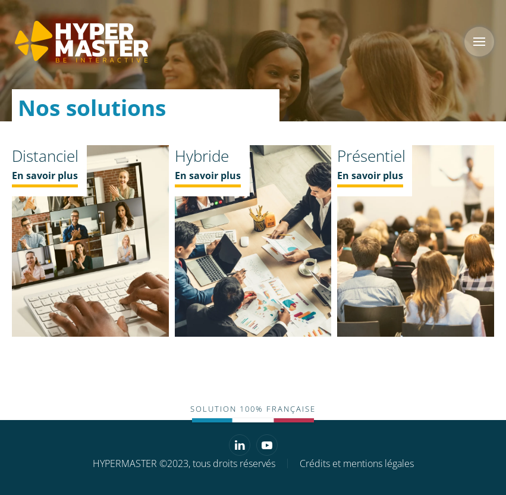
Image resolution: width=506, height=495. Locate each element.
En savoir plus (45, 175)
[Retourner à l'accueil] (80, 41)
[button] (479, 42)
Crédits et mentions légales (357, 463)
